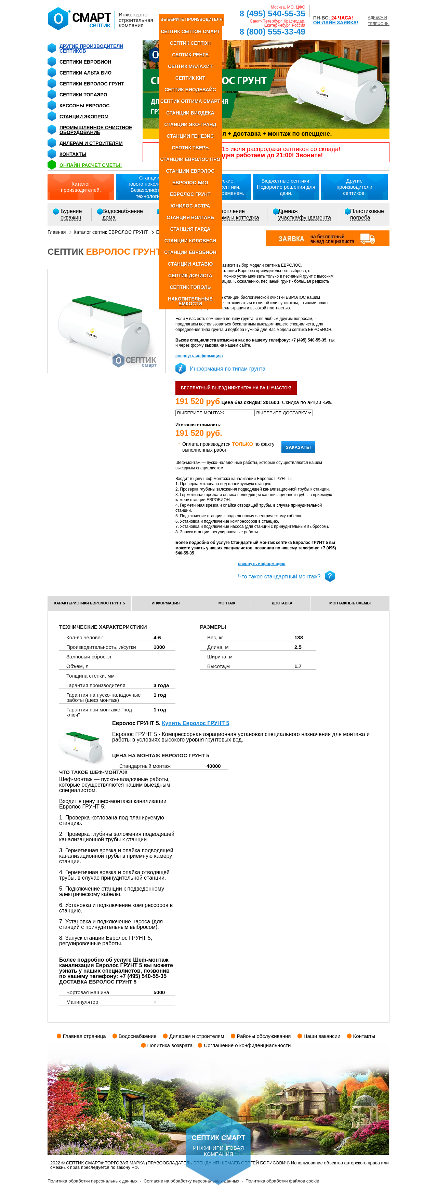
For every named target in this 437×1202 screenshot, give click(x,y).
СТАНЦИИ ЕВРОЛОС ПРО (190, 159)
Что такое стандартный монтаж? (279, 576)
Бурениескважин (71, 214)
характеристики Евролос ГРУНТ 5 (89, 603)
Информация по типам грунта (227, 369)
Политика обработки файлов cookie (282, 1181)
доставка (282, 603)
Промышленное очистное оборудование (95, 130)
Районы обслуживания (264, 1036)
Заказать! (298, 447)
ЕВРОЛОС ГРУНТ (190, 194)
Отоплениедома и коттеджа (238, 214)
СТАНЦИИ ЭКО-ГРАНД (190, 124)
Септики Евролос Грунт (91, 83)
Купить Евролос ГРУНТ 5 (195, 723)
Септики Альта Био (85, 73)
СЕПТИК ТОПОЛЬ (190, 287)
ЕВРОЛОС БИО (190, 182)
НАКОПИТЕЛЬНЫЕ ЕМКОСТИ (190, 301)
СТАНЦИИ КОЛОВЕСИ (190, 240)
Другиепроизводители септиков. (354, 187)
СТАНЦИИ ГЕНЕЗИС (190, 136)
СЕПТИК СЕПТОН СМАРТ (190, 31)
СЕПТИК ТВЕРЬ (190, 147)
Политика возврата (170, 1045)
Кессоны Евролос (84, 105)
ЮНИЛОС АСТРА (190, 206)
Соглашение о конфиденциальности (247, 1045)
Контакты (72, 154)
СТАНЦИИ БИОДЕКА (190, 113)
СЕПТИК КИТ (190, 78)
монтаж (227, 603)
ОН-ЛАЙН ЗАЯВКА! (335, 22)
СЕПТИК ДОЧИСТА (190, 275)
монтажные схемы (350, 603)
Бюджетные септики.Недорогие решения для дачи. (286, 187)
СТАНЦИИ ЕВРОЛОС (190, 171)
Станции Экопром (83, 116)
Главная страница (84, 1036)
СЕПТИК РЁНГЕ (190, 54)
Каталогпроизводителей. (81, 187)
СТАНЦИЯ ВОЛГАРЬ (190, 217)
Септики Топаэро (83, 94)
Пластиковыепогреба (367, 214)
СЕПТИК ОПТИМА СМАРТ (190, 101)
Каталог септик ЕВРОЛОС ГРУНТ (111, 232)
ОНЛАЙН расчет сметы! (90, 165)
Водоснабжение (138, 1036)
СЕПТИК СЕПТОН (190, 43)
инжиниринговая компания (218, 1134)
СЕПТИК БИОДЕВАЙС (190, 89)
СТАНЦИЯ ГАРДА (190, 229)
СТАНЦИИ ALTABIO (190, 264)
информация (166, 603)
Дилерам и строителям (91, 143)
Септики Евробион (85, 62)
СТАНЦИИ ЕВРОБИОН (190, 252)
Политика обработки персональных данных (92, 1181)
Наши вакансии (322, 1036)
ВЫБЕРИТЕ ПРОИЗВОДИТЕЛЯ (191, 19)
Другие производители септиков (91, 48)
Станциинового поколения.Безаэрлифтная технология (149, 187)
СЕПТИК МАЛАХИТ (190, 66)
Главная (57, 232)
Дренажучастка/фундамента (304, 214)
